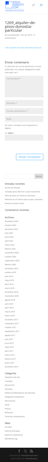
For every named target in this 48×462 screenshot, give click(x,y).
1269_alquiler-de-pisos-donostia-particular (23, 47)
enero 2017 (9, 363)
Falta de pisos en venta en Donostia (20, 195)
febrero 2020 (10, 264)
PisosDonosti (31, 458)
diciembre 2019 (11, 268)
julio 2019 (9, 276)
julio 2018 (9, 304)
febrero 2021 (10, 249)
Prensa (8, 408)
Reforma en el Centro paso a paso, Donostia (23, 199)
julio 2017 (9, 339)
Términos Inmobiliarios (15, 416)
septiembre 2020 (12, 260)
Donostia (8, 389)
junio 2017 (9, 343)
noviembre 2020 (12, 252)
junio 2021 (9, 237)
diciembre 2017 (11, 319)
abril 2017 (9, 351)
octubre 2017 (10, 327)
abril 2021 (9, 241)
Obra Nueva (10, 401)
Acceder (8, 427)
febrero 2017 (10, 359)
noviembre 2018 (12, 296)
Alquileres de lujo (12, 377)
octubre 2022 (10, 225)
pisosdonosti (13, 35)
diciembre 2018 (11, 292)
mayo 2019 (9, 280)
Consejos (9, 381)
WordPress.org (11, 438)
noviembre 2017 (12, 323)
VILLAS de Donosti (12, 187)
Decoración (9, 385)
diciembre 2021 (11, 229)
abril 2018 (9, 307)
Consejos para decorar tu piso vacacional (22, 191)
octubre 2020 (10, 256)
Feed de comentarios (14, 435)
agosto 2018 (10, 300)
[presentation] (24, 147)
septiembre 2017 (12, 331)
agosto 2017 (10, 335)
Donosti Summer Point (14, 203)
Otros (7, 405)
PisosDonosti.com (29, 455)
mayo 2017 (9, 347)
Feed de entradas (12, 431)
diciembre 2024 (11, 221)
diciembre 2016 (11, 366)
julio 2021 (9, 233)
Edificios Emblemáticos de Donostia (20, 393)
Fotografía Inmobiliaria (14, 397)
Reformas (9, 412)
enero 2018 (9, 315)
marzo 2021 (10, 245)
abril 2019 (9, 284)
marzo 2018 (10, 311)
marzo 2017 (10, 355)
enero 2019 (9, 288)
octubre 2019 (10, 272)
